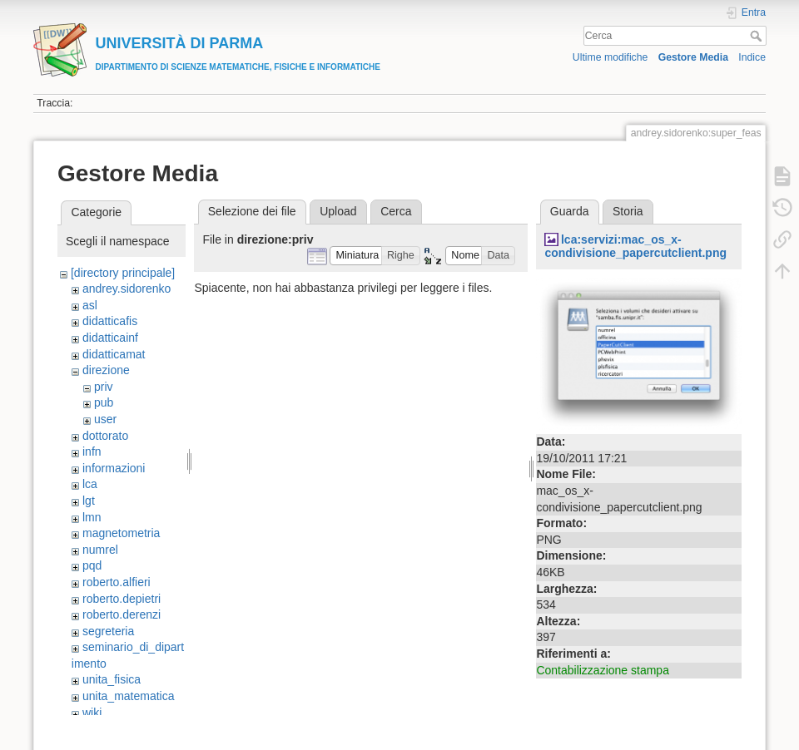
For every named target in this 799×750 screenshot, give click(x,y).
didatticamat (113, 354)
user (105, 419)
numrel (100, 549)
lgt (88, 500)
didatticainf (110, 337)
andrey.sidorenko (126, 288)
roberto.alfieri (116, 582)
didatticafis (109, 321)
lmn (92, 517)
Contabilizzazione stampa (602, 670)
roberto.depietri (121, 598)
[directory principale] (123, 272)
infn (92, 451)
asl (89, 305)
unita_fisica (111, 679)
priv (103, 386)
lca (89, 484)
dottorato (105, 435)
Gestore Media (693, 57)
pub (103, 402)
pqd (92, 565)
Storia (628, 211)
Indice (752, 57)
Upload (338, 211)
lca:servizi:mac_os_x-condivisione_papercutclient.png (635, 246)
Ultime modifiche (610, 57)
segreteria (108, 631)
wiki (92, 712)
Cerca (758, 36)
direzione (106, 370)
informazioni (113, 468)
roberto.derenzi (121, 614)
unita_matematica (128, 696)
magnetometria (121, 533)
